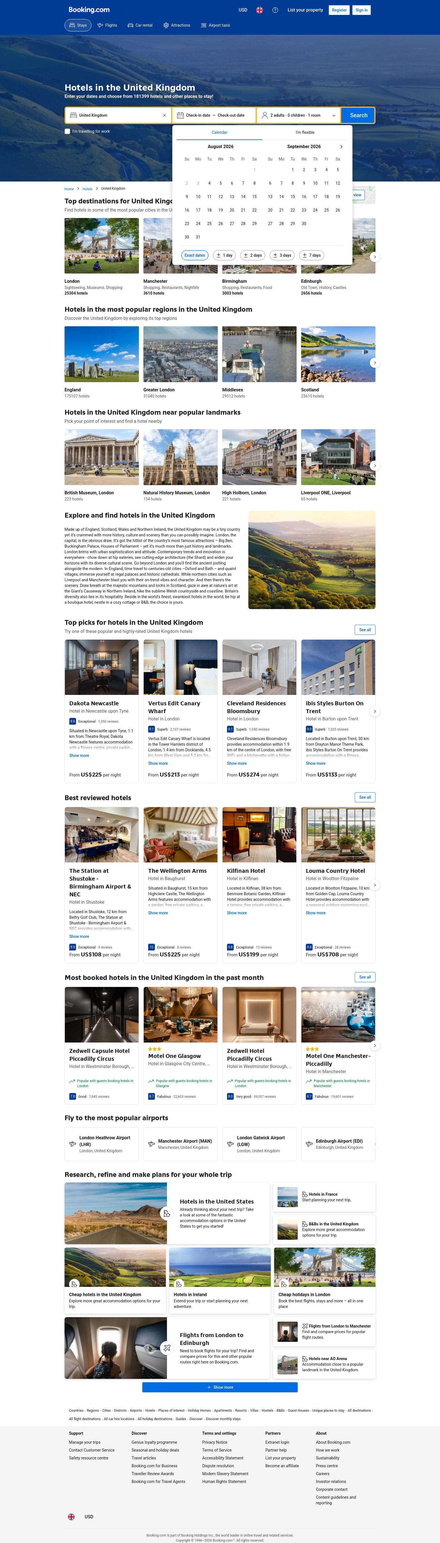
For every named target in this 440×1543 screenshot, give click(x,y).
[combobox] (119, 115)
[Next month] (341, 146)
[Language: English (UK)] (259, 10)
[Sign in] (361, 10)
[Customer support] (275, 10)
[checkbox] (254, 170)
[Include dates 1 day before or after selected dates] (224, 255)
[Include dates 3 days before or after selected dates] (282, 255)
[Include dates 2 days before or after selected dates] (252, 255)
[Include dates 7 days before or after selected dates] (311, 255)
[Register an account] (339, 10)
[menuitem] (78, 25)
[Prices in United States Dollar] (243, 10)
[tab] (219, 132)
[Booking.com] (89, 10)
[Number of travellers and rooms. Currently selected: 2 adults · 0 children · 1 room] (298, 115)
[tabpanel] (262, 202)
